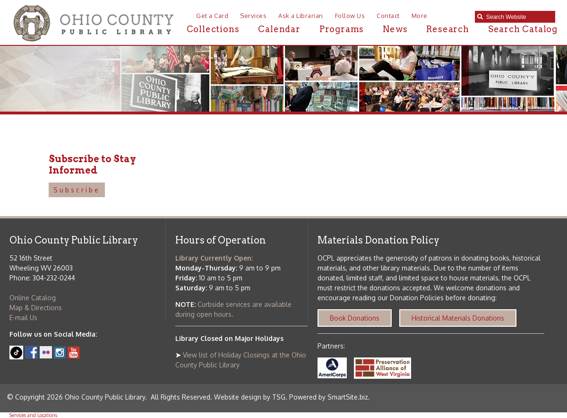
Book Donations (354, 318)
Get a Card (212, 15)
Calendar (279, 29)
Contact (388, 15)
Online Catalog (32, 298)
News (395, 29)
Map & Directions (35, 308)
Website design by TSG (249, 397)
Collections (213, 29)
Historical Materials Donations (458, 318)
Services (253, 15)
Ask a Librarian (300, 15)
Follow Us (350, 15)
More (420, 15)
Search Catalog (523, 29)
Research (447, 29)
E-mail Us (23, 318)
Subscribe (76, 190)
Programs (341, 29)
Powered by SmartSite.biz (328, 397)
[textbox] (518, 17)
